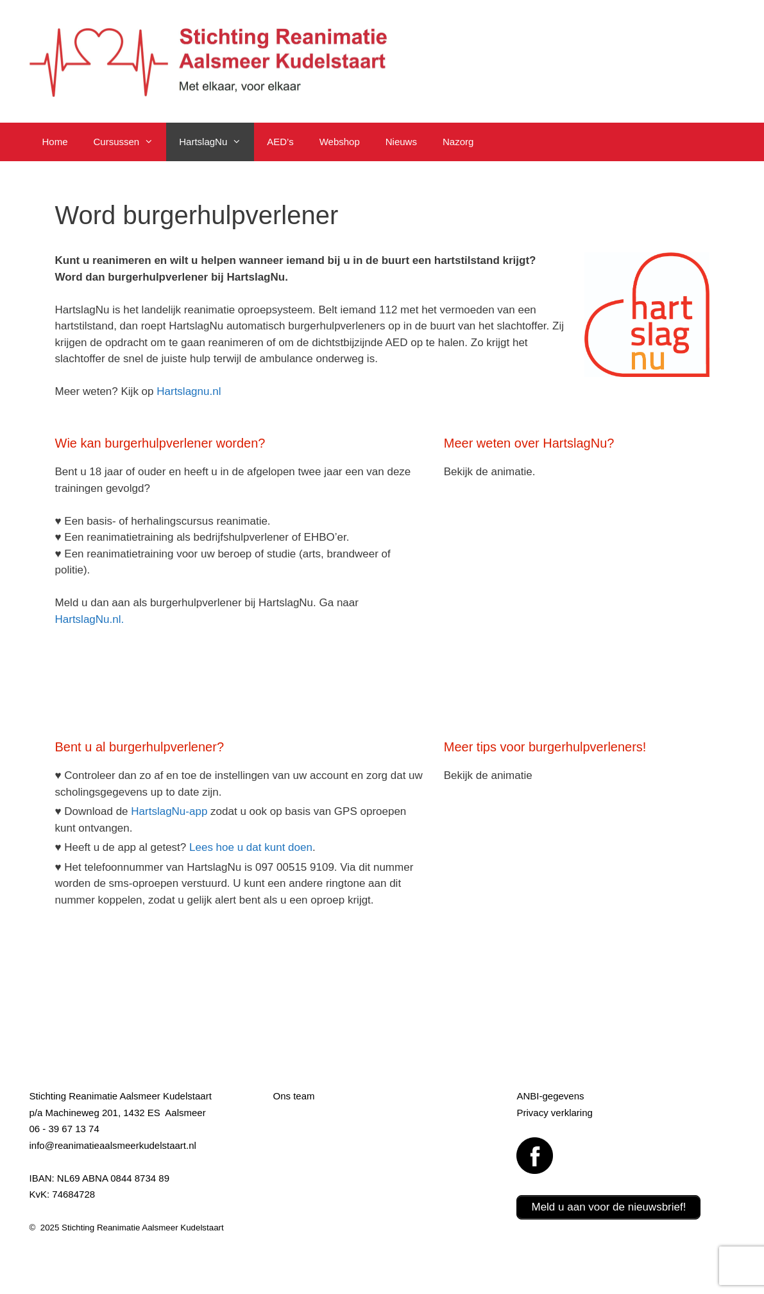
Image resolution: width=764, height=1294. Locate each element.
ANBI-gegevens (550, 1095)
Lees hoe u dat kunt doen (250, 847)
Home (55, 141)
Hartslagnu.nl (189, 391)
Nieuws (401, 141)
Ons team (293, 1095)
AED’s (280, 141)
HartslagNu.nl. (89, 619)
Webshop (339, 141)
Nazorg (458, 141)
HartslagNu (216, 142)
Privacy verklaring (554, 1112)
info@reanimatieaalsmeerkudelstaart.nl (113, 1145)
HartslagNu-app (169, 811)
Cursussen (130, 142)
